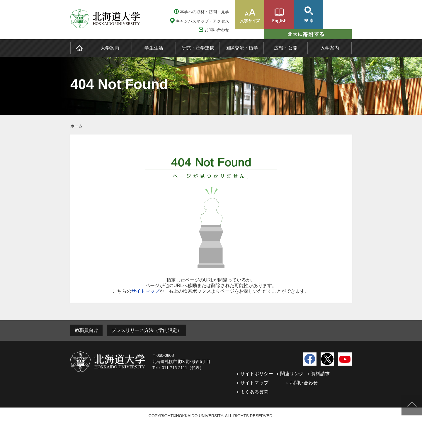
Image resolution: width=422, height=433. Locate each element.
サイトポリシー (256, 373)
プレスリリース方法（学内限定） (146, 330)
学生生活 (153, 47)
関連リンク (292, 373)
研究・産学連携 (197, 47)
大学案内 (110, 47)
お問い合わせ (217, 30)
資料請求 (320, 373)
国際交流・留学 (241, 47)
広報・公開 (285, 47)
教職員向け (86, 330)
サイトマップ (145, 291)
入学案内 (329, 47)
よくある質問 (254, 391)
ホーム (76, 126)
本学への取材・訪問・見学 (204, 11)
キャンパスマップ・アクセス (202, 21)
